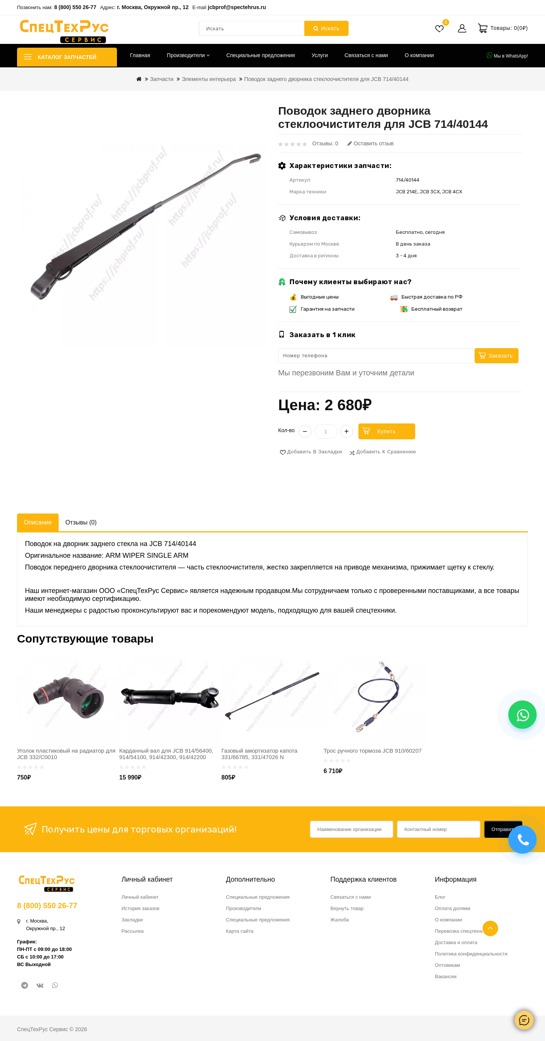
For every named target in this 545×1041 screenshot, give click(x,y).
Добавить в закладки (314, 451)
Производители (188, 55)
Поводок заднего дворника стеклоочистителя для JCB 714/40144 (326, 79)
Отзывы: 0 (325, 143)
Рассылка (132, 931)
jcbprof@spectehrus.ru (237, 7)
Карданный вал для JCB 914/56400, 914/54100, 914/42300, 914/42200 (166, 753)
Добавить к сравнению (386, 451)
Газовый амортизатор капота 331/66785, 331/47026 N (259, 753)
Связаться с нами (366, 55)
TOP (490, 928)
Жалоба (339, 920)
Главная (140, 55)
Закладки (132, 920)
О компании (419, 55)
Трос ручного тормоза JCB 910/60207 (373, 750)
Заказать (501, 356)
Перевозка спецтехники (462, 931)
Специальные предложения (260, 55)
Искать (326, 28)
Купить (386, 431)
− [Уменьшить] (305, 431)
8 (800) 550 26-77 (75, 7)
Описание (38, 522)
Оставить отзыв (370, 143)
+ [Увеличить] (346, 431)
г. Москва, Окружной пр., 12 (152, 7)
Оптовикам (447, 965)
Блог (440, 897)
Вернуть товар (346, 908)
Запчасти (161, 79)
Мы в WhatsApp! (507, 55)
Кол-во (286, 430)
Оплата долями (452, 908)
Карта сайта (239, 931)
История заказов (140, 908)
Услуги (319, 55)
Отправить (504, 829)
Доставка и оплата (456, 942)
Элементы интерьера (209, 79)
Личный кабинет (140, 897)
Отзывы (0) (81, 522)
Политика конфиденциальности (471, 954)
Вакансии (445, 976)
